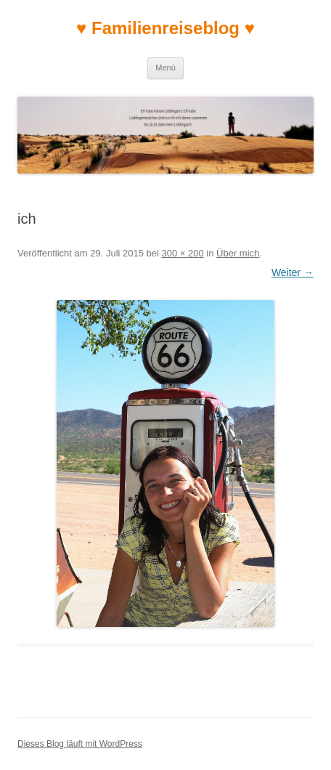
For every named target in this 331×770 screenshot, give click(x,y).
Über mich (237, 253)
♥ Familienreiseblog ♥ (165, 28)
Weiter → (292, 272)
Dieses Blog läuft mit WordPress (79, 744)
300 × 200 (183, 253)
